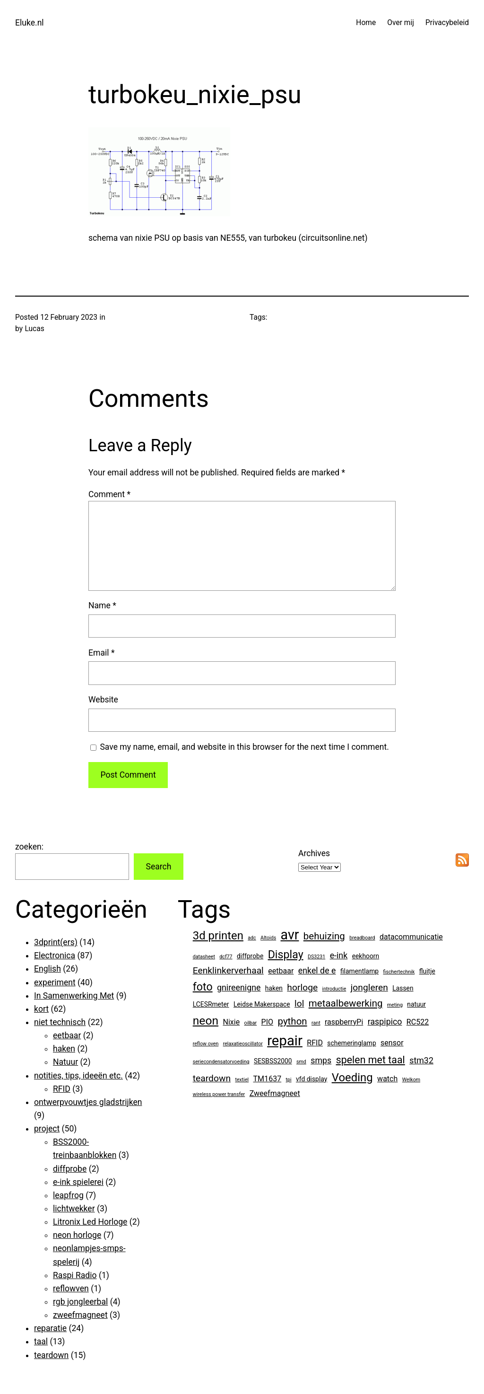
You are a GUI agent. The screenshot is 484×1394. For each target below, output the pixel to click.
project (47, 1128)
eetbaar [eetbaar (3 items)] (281, 970)
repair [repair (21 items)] (284, 1041)
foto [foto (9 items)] (203, 986)
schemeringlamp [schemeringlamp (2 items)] (351, 1043)
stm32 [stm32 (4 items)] (421, 1060)
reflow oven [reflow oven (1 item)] (206, 1044)
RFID (61, 1089)
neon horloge (77, 1235)
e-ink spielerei (78, 1182)
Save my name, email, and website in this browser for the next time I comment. (244, 747)
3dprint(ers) (56, 942)
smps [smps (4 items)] (321, 1060)
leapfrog (68, 1195)
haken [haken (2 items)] (274, 988)
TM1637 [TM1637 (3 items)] (267, 1078)
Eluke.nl (29, 22)
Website (103, 699)
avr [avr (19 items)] (290, 935)
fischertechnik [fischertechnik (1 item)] (399, 972)
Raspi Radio (75, 1275)
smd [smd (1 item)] (301, 1062)
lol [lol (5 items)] (299, 1003)
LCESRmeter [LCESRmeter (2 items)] (211, 1004)
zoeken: (29, 846)
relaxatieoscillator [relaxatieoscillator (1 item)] (243, 1044)
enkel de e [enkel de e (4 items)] (317, 970)
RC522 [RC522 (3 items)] (417, 1021)
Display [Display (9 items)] (285, 954)
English (47, 968)
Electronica (54, 955)
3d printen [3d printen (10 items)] (218, 935)
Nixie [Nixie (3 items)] (231, 1021)
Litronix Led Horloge (90, 1222)
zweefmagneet (80, 1315)
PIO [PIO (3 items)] (267, 1021)
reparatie (50, 1328)
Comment (109, 494)
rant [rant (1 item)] (315, 1023)
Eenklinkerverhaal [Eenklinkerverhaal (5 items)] (228, 970)
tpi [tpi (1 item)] (289, 1080)
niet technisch (60, 1022)
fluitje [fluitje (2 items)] (427, 971)
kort (41, 1009)
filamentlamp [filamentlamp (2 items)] (359, 971)
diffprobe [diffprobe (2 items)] (250, 956)
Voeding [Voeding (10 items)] (352, 1077)
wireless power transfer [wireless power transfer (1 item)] (219, 1094)
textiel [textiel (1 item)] (242, 1080)
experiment (55, 982)
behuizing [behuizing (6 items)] (324, 936)
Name (102, 605)
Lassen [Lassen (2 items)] (402, 988)
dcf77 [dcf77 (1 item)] (225, 957)
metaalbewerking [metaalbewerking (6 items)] (346, 1003)
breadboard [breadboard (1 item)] (362, 938)
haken (64, 1048)
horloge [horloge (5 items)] (302, 987)
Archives (314, 853)
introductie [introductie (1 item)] (334, 989)
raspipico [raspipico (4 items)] (385, 1021)
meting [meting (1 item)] (395, 1005)
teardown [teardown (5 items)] (212, 1078)
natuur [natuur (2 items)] (416, 1004)
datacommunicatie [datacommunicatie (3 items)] (411, 936)
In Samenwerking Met (74, 995)
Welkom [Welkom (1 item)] (411, 1080)
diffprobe (69, 1169)
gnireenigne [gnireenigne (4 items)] (238, 987)
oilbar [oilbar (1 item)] (250, 1023)
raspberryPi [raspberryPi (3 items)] (344, 1021)
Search (158, 866)
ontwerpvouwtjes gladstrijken (88, 1102)
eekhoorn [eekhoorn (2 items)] (366, 956)
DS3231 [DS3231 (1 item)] (316, 957)
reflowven (71, 1288)
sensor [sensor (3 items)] (392, 1042)
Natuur (65, 1062)
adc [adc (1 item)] (252, 938)
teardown (51, 1355)
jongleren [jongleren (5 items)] (369, 987)
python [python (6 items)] (292, 1021)
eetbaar (67, 1035)
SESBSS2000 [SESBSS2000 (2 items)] (273, 1061)
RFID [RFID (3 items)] (315, 1042)
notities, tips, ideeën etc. (78, 1075)
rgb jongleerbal (80, 1301)
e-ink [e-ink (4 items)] (339, 955)
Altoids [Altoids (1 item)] (268, 938)
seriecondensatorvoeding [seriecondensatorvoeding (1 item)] (221, 1062)
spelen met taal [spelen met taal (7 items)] (370, 1060)
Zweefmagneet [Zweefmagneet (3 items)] (275, 1093)
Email (101, 653)
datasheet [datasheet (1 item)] (204, 957)
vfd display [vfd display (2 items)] (311, 1079)
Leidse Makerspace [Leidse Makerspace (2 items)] (261, 1004)
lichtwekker (74, 1208)
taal (41, 1341)
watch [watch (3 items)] (387, 1078)
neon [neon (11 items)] (205, 1020)
